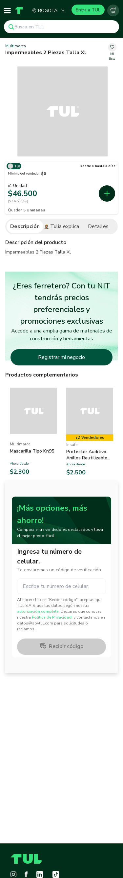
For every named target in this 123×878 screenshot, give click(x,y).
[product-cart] (113, 10)
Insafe (71, 444)
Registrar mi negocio (61, 357)
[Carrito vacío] (113, 10)
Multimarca (15, 46)
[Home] (19, 10)
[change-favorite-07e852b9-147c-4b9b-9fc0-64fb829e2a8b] (112, 52)
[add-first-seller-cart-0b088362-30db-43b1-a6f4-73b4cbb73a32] (107, 193)
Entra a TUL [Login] (88, 10)
